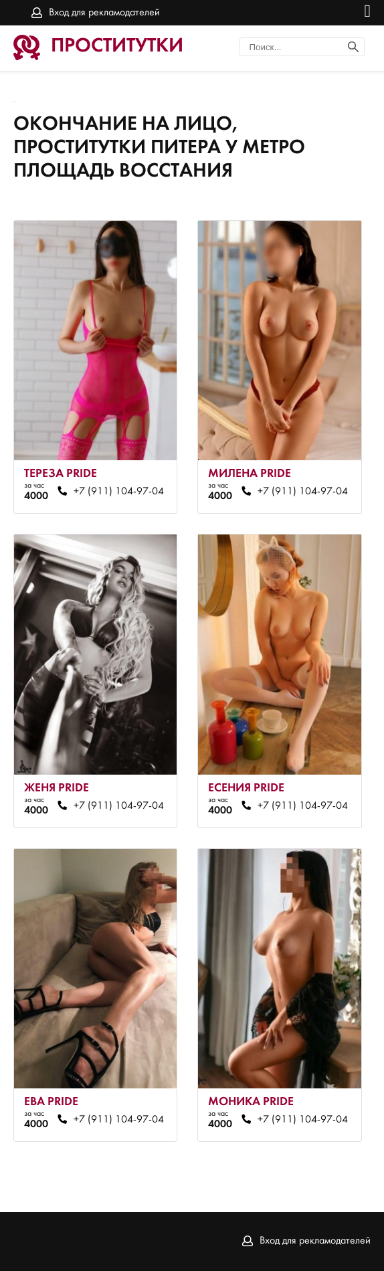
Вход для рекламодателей (104, 12)
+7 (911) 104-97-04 (119, 491)
